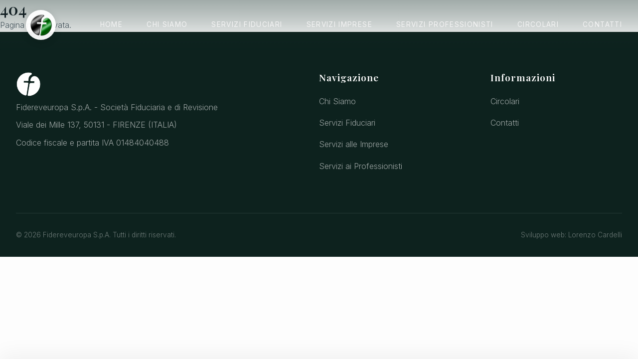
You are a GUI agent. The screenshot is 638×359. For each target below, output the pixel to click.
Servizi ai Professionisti (360, 166)
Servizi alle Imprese (353, 144)
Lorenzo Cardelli (595, 235)
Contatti (602, 24)
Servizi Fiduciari (246, 24)
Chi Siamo (167, 24)
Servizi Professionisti (444, 24)
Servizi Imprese (339, 24)
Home (111, 24)
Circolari (538, 24)
